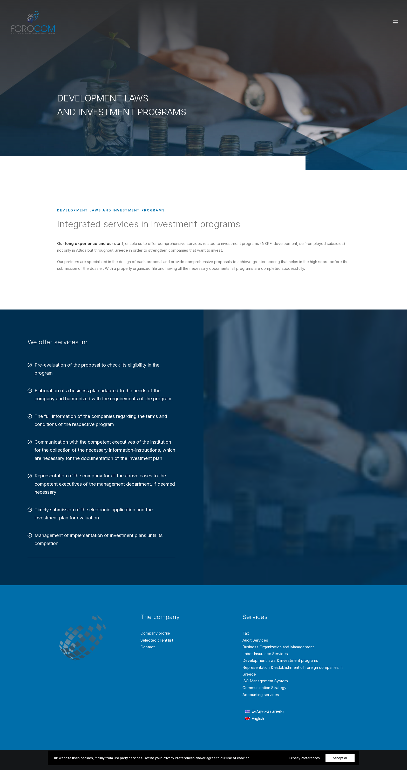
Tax (245, 633)
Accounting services (260, 694)
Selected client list (156, 640)
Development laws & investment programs (280, 660)
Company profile (155, 633)
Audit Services (255, 640)
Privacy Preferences (304, 758)
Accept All (340, 758)
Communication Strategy (264, 687)
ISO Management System (265, 680)
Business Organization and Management (278, 646)
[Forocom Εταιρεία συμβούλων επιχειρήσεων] (33, 22)
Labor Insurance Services (265, 653)
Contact (147, 646)
